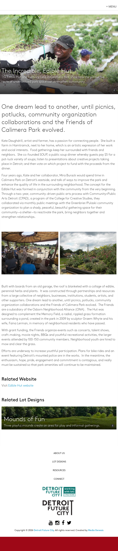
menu (111, 6)
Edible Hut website (20, 385)
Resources (59, 470)
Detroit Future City (44, 530)
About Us (59, 453)
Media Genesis (95, 530)
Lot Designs (59, 462)
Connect (59, 479)
